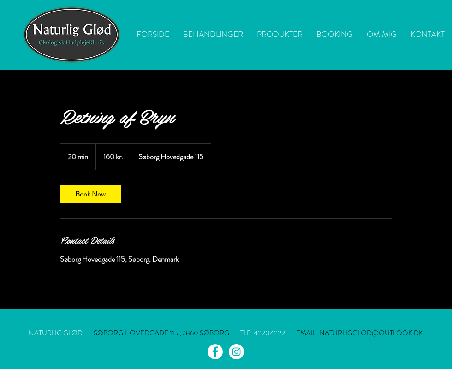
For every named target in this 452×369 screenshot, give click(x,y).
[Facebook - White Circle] (215, 351)
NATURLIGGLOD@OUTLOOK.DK (371, 333)
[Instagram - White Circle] (236, 351)
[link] (90, 194)
